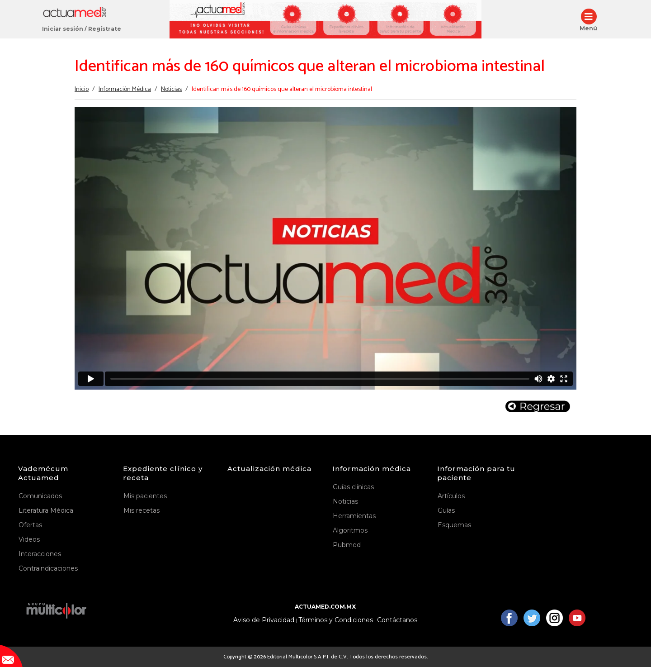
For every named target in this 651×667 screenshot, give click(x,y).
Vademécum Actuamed (43, 473)
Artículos (451, 496)
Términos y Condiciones (335, 620)
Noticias (171, 89)
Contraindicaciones (48, 568)
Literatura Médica (46, 510)
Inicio (82, 89)
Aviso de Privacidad (263, 620)
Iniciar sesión (62, 28)
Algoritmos (350, 530)
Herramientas (354, 516)
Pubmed (347, 545)
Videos (29, 539)
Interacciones (40, 554)
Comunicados (40, 496)
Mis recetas (141, 510)
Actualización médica (269, 468)
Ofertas (30, 525)
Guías (446, 510)
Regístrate (104, 28)
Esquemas (454, 525)
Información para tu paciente (476, 473)
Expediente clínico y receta (163, 473)
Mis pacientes (145, 496)
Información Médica (125, 89)
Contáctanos (397, 620)
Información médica (371, 468)
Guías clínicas (353, 487)
